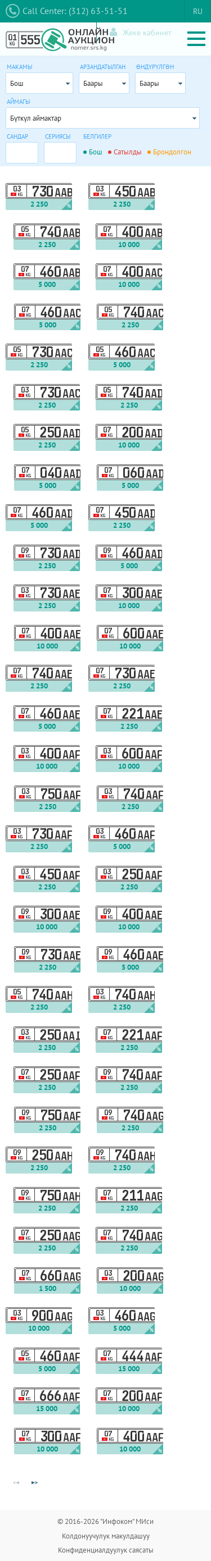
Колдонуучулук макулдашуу (106, 1536)
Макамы (19, 67)
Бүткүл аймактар (35, 118)
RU (198, 11)
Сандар (17, 136)
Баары (93, 83)
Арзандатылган (102, 67)
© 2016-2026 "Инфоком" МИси (105, 1521)
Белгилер (97, 136)
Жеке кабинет (141, 32)
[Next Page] (34, 1483)
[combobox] (39, 83)
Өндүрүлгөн (155, 67)
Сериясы (57, 136)
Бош (17, 83)
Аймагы (18, 102)
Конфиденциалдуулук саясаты (106, 1550)
